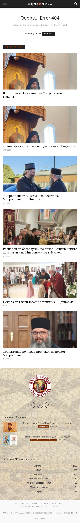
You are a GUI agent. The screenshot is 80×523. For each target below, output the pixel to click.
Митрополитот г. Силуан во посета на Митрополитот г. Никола (31, 197)
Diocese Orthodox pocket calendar (43, 440)
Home (17, 503)
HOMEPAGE (48, 34)
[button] (4, 4)
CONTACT (56, 506)
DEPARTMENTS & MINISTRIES (31, 506)
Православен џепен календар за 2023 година (48, 436)
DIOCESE (34, 503)
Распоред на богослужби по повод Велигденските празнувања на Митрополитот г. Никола (40, 250)
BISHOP (25, 503)
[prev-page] (37, 450)
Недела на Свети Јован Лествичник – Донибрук (38, 302)
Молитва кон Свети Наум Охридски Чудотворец (48, 423)
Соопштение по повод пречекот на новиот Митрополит (34, 353)
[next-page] (42, 450)
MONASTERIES (57, 503)
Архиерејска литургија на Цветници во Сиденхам (39, 146)
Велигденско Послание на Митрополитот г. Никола (35, 95)
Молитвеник (43, 426)
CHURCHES (45, 503)
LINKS (47, 506)
